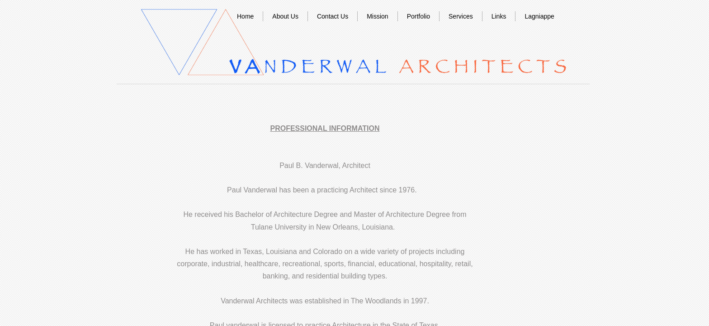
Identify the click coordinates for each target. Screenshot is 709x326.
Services (461, 16)
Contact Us (332, 16)
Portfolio (418, 16)
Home (245, 16)
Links (499, 16)
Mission (377, 16)
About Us (285, 16)
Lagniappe (539, 16)
